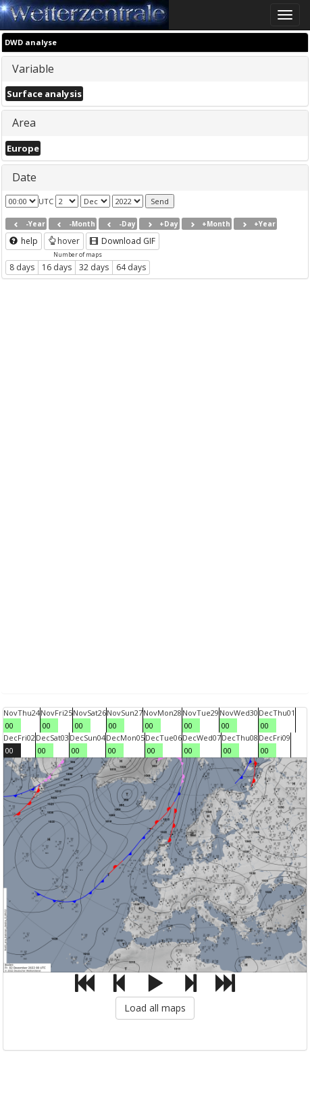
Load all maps (155, 1007)
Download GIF (122, 240)
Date (24, 177)
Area (24, 122)
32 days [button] (94, 267)
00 (9, 725)
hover (64, 240)
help (23, 240)
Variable (33, 68)
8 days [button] (21, 267)
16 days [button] (57, 267)
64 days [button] (131, 267)
